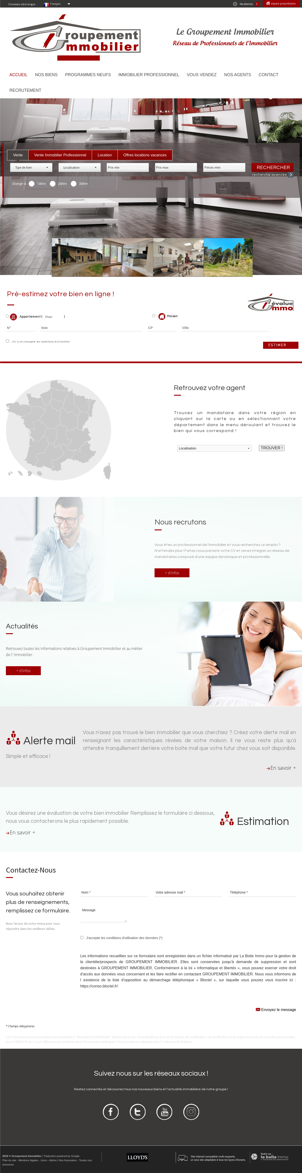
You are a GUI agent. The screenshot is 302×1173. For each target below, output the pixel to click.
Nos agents (237, 74)
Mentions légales (28, 1160)
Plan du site (9, 1160)
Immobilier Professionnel (148, 74)
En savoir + (283, 767)
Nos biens (46, 74)
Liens (44, 1160)
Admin (53, 1160)
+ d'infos (172, 572)
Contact (268, 74)
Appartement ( (24, 316)
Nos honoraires (68, 1160)
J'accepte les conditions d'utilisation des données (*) (124, 938)
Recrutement (25, 90)
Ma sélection (246, 4)
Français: (55, 4)
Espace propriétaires (283, 3)
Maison (168, 316)
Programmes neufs (88, 74)
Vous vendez (202, 74)
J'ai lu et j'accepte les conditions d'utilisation (40, 342)
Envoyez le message (276, 1009)
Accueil (18, 74)
